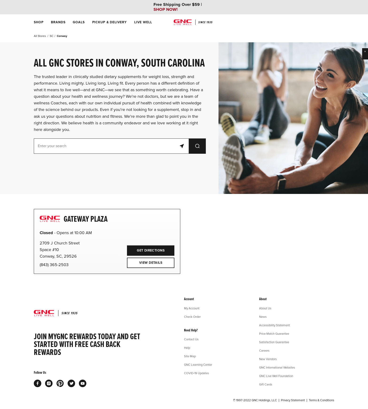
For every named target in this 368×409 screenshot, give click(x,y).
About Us (265, 308)
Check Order (192, 317)
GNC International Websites (277, 367)
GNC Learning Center (198, 364)
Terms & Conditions (321, 400)
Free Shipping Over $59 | (177, 7)
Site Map (190, 356)
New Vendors (268, 359)
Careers (264, 350)
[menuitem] (38, 22)
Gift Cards (265, 384)
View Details (150, 263)
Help (187, 348)
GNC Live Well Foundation (276, 376)
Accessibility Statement (274, 325)
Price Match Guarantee (274, 333)
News (263, 317)
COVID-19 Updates (196, 373)
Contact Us (191, 339)
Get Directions (146, 248)
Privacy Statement (293, 400)
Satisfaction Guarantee (274, 342)
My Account (191, 308)
